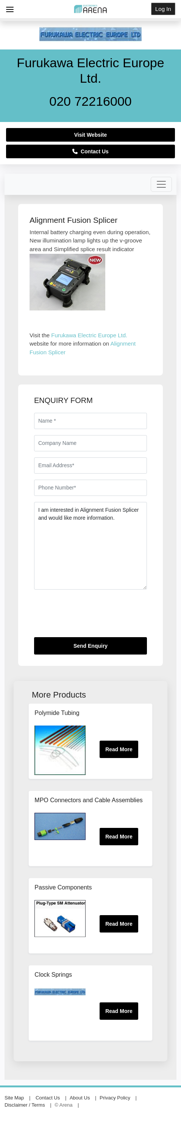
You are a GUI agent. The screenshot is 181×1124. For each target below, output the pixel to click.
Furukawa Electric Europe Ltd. (89, 335)
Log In (163, 9)
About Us (80, 1098)
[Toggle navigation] (161, 184)
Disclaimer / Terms (25, 1105)
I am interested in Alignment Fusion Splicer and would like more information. (90, 546)
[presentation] (91, 616)
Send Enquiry (90, 646)
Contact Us (90, 151)
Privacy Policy (115, 1098)
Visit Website (90, 135)
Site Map (14, 1098)
